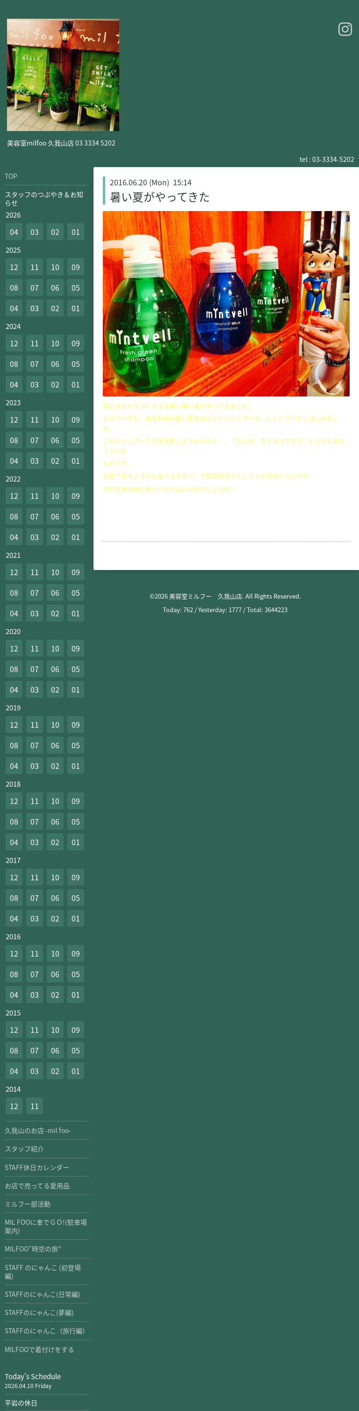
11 (34, 266)
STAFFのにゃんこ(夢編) (39, 1312)
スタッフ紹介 (24, 1148)
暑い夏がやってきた (160, 196)
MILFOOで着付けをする (39, 1349)
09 (76, 266)
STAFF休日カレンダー (37, 1167)
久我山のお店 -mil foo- (38, 1130)
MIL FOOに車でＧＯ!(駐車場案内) (46, 1226)
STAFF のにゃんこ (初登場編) (43, 1271)
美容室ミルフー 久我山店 (205, 596)
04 (14, 231)
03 (34, 231)
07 (34, 287)
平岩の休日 (21, 1402)
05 (76, 287)
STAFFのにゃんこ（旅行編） (47, 1330)
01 (76, 231)
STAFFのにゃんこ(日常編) (42, 1294)
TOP (11, 176)
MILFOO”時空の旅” (33, 1248)
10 (55, 266)
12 (14, 266)
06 (55, 287)
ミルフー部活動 (27, 1203)
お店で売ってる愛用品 (37, 1185)
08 (14, 287)
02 (55, 231)
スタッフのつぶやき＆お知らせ (44, 198)
